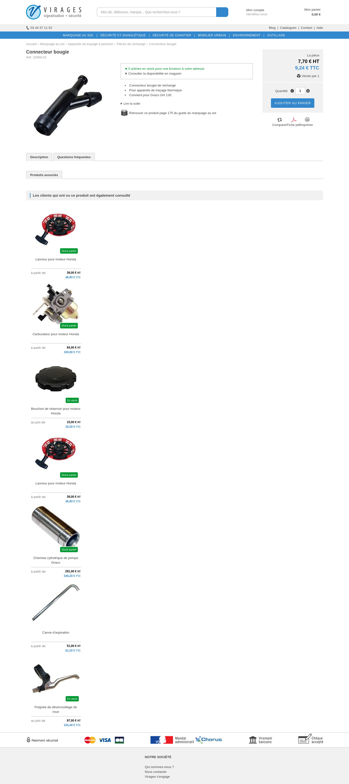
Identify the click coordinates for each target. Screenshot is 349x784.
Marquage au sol (52, 44)
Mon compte (250, 10)
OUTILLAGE (275, 35)
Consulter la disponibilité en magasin (155, 73)
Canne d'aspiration (55, 632)
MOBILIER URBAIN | (213, 35)
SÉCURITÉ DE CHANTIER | (173, 35)
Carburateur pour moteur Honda (55, 334)
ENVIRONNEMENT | (247, 35)
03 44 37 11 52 (39, 28)
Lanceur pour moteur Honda (55, 259)
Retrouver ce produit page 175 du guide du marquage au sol (172, 113)
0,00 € (316, 14)
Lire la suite (132, 103)
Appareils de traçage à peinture (90, 44)
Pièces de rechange (131, 44)
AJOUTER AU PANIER (293, 103)
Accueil (31, 44)
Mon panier (312, 9)
